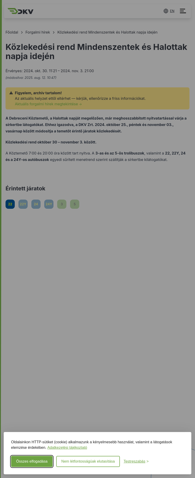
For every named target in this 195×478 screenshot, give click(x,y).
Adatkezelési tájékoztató (67, 447)
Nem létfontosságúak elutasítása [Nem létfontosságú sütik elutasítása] (88, 461)
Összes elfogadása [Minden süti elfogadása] (31, 461)
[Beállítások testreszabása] (136, 461)
